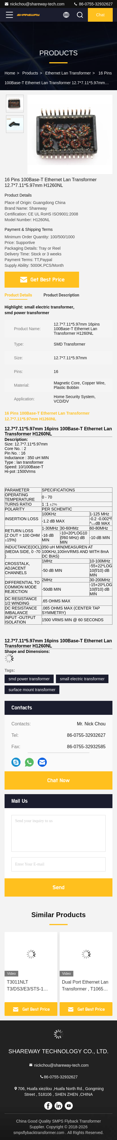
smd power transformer (29, 679)
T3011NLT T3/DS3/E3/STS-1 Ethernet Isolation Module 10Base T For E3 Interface (29, 986)
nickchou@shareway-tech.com (34, 4)
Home (10, 73)
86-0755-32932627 (93, 4)
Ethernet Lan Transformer (68, 73)
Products (30, 73)
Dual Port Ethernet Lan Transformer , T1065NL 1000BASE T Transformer (85, 986)
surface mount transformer (32, 689)
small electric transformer (82, 679)
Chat (100, 15)
